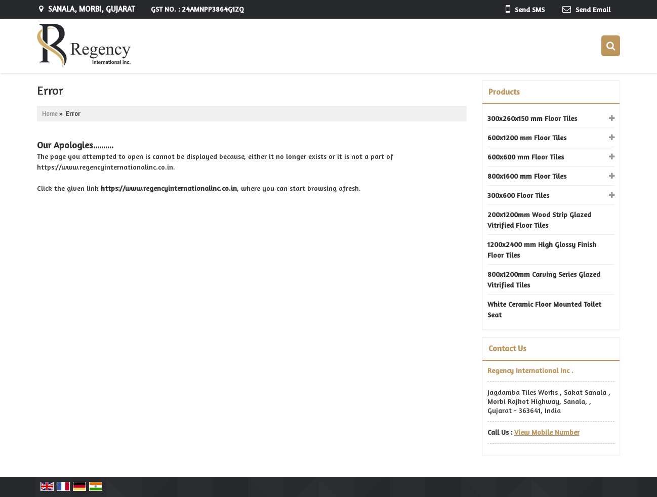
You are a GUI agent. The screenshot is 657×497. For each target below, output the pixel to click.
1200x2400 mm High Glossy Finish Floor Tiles (541, 249)
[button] (547, 432)
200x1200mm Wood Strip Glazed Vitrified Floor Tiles (539, 219)
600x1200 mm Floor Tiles (526, 137)
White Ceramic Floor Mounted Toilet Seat (544, 309)
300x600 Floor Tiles (518, 195)
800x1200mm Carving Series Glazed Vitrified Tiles (543, 279)
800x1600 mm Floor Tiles (526, 176)
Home (50, 113)
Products (504, 92)
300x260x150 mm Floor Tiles (532, 118)
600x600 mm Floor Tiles (525, 156)
